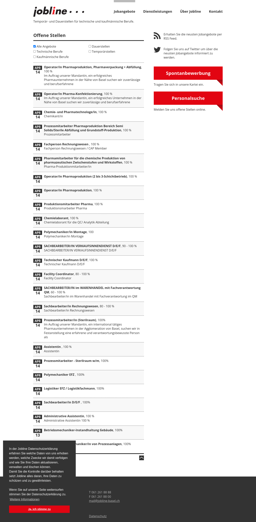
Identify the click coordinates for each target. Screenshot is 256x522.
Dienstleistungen (157, 11)
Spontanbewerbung (188, 73)
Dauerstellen (101, 46)
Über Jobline (190, 11)
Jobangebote (124, 11)
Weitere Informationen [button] (24, 499)
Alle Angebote (46, 46)
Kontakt (216, 11)
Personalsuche (188, 98)
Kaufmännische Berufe (53, 57)
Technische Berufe (49, 51)
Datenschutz (98, 516)
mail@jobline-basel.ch (104, 501)
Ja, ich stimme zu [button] (39, 509)
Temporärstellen (103, 51)
